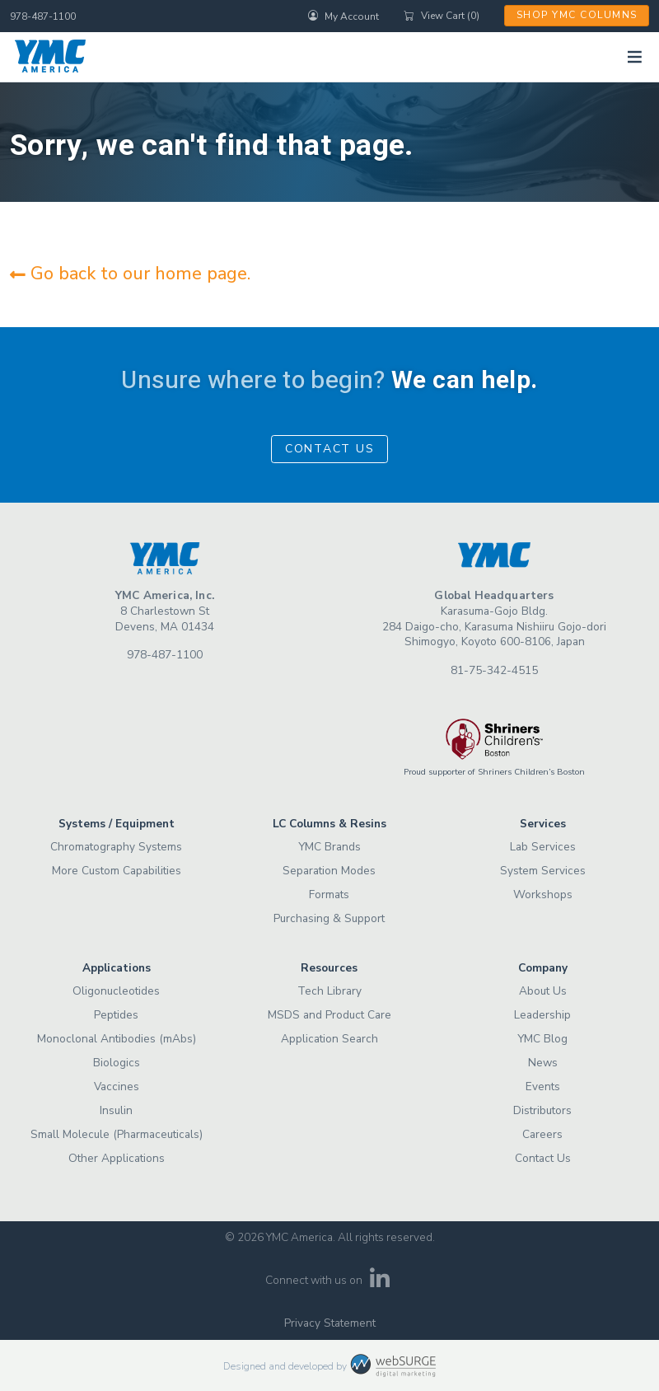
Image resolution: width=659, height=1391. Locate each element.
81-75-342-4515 (494, 670)
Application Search (329, 1039)
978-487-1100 (43, 16)
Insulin (116, 1110)
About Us (543, 991)
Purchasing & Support (329, 918)
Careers (542, 1134)
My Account (343, 15)
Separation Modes (329, 870)
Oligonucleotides (116, 991)
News (543, 1062)
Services (543, 823)
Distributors (542, 1110)
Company (543, 968)
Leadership (542, 1015)
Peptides (116, 1015)
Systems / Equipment (116, 823)
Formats (329, 894)
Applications (116, 968)
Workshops (543, 894)
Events (543, 1086)
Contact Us (330, 449)
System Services (543, 870)
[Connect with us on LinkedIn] (380, 1283)
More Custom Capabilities (116, 870)
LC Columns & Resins (329, 823)
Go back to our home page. (130, 273)
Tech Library (329, 991)
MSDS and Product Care (329, 1015)
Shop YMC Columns (577, 14)
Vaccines (116, 1086)
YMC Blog (542, 1039)
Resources (329, 968)
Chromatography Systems (116, 847)
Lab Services (543, 847)
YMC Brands (329, 847)
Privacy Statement (330, 1323)
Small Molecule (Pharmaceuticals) (116, 1134)
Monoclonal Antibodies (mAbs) (116, 1039)
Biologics (116, 1062)
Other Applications (116, 1158)
